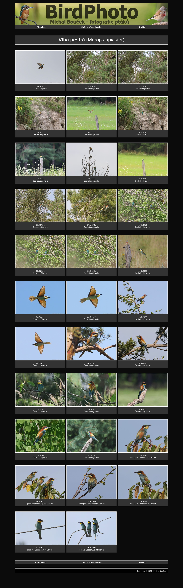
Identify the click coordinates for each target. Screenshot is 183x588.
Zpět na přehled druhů (91, 27)
